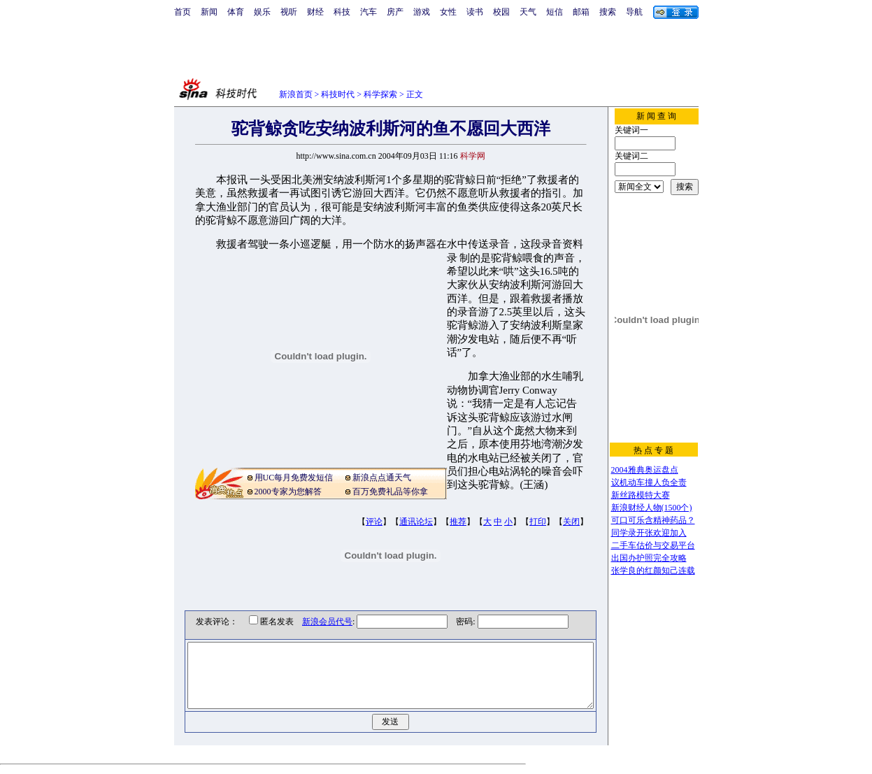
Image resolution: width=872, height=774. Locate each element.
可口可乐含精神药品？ (653, 520)
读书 (474, 12)
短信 (554, 12)
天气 (528, 12)
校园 (501, 12)
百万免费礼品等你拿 (390, 491)
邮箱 (581, 12)
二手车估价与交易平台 (653, 545)
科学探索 (380, 94)
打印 (537, 521)
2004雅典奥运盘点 (644, 470)
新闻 (209, 12)
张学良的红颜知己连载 (653, 570)
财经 (315, 12)
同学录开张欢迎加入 (649, 533)
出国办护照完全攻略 (649, 558)
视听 (288, 12)
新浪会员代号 (317, 621)
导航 (634, 12)
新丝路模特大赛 (640, 495)
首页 (182, 12)
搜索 (607, 12)
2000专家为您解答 (288, 491)
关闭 (571, 521)
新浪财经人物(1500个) (651, 508)
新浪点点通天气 (381, 477)
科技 (342, 12)
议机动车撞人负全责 (649, 482)
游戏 (421, 12)
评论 (374, 521)
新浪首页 (296, 94)
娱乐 (262, 12)
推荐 (458, 521)
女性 (448, 12)
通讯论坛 (416, 521)
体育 (235, 12)
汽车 (368, 12)
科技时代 (338, 94)
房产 (395, 12)
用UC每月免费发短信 (294, 477)
